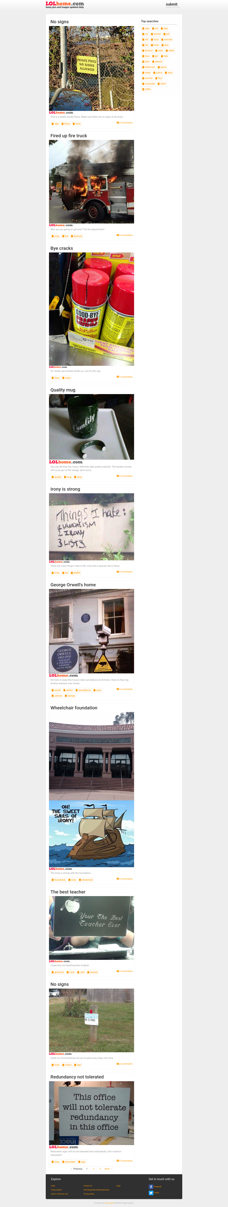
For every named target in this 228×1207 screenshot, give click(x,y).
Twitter (154, 1193)
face (145, 56)
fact (158, 78)
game (162, 67)
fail (145, 45)
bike (164, 56)
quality (56, 477)
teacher (92, 972)
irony (77, 123)
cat (155, 28)
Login (118, 1186)
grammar (57, 972)
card (80, 972)
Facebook (155, 1186)
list (65, 572)
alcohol (147, 50)
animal (156, 34)
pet (166, 34)
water (170, 50)
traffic (146, 89)
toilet (155, 45)
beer (145, 61)
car (145, 34)
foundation (58, 879)
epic (165, 45)
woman (147, 78)
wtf (145, 39)
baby (159, 50)
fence (65, 123)
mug (67, 477)
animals (166, 39)
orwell (56, 690)
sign (55, 123)
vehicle (157, 61)
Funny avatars (56, 1190)
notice (66, 1064)
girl (155, 56)
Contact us (88, 1186)
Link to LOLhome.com (59, 1194)
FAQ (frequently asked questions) (96, 1190)
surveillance (83, 690)
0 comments (124, 122)
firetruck (76, 236)
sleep (146, 72)
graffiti (75, 572)
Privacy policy (89, 1194)
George (70, 695)
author (68, 690)
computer (148, 83)
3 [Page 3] (100, 1168)
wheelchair (86, 879)
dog (164, 28)
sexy (168, 72)
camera (56, 695)
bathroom (148, 67)
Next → (109, 1168)
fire (65, 236)
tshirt (161, 83)
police (157, 72)
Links (53, 1186)
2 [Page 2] (93, 1168)
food (154, 39)
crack (66, 377)
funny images (109, 1203)
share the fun (172, 5)
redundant (68, 1161)
